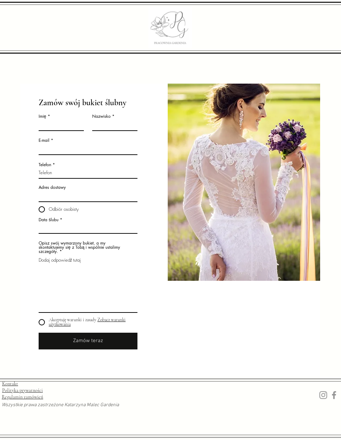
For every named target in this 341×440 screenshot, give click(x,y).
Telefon (45, 165)
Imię (42, 116)
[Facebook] (334, 395)
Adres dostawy (52, 187)
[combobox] (88, 196)
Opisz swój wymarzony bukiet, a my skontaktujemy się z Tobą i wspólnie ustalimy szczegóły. (79, 247)
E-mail (44, 140)
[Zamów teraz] (88, 341)
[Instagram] (323, 395)
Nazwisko (101, 116)
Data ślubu (48, 220)
